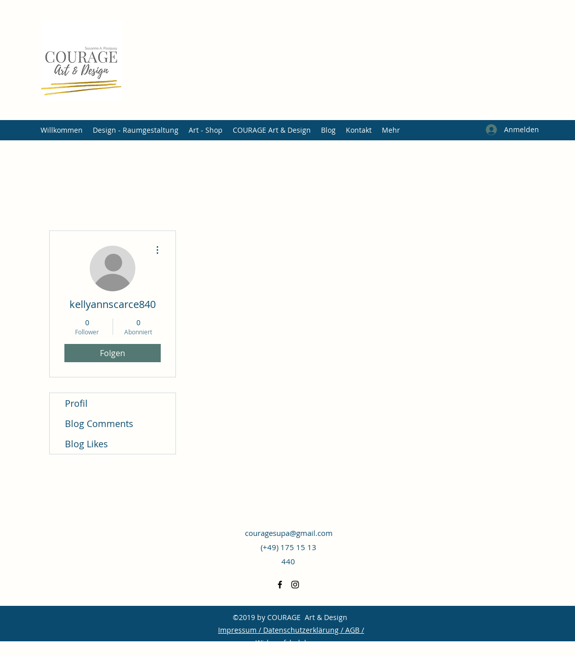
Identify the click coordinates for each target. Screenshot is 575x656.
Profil (76, 403)
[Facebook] (280, 585)
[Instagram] (295, 585)
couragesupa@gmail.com (289, 533)
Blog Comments (99, 423)
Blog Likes (86, 444)
